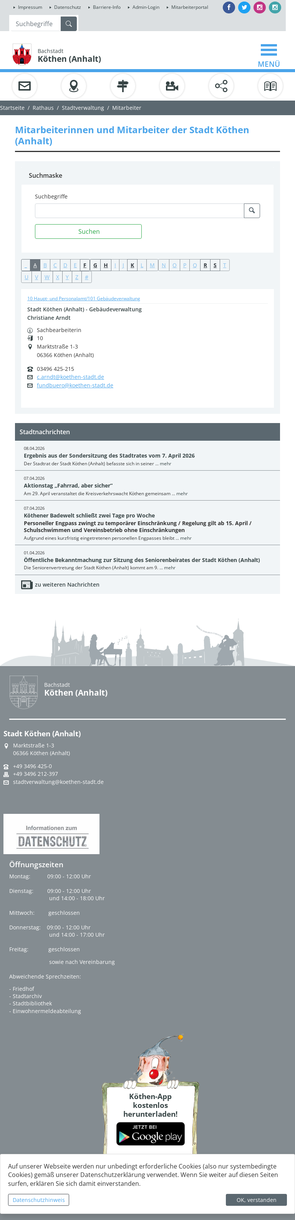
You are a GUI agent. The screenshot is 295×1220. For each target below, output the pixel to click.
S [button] (215, 265)
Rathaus (43, 107)
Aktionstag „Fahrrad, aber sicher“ (68, 485)
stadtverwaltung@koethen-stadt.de (58, 782)
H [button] (106, 265)
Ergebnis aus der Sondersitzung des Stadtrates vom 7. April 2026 (109, 455)
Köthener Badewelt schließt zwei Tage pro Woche (89, 515)
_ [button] (26, 265)
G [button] (95, 265)
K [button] (132, 265)
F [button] (84, 265)
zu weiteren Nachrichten (67, 584)
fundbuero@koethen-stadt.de (75, 385)
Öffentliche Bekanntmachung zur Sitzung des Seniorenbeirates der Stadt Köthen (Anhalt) (142, 560)
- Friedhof (21, 988)
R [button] (205, 265)
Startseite (12, 107)
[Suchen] (88, 231)
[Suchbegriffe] (139, 210)
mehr (165, 463)
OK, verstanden (257, 1199)
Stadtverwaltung (83, 107)
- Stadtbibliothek (30, 1003)
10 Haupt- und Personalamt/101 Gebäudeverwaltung (83, 298)
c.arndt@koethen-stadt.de (70, 377)
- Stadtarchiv (25, 996)
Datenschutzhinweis (39, 1199)
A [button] (35, 265)
